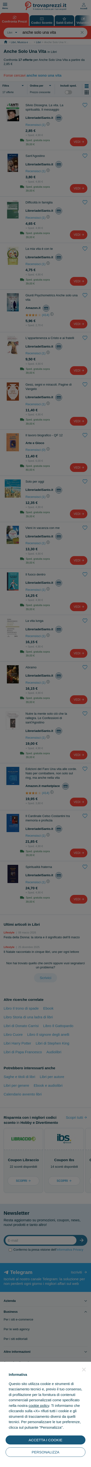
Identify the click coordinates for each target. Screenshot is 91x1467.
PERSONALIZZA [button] (45, 1452)
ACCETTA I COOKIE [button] (45, 1440)
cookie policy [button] (39, 1405)
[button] (84, 1369)
